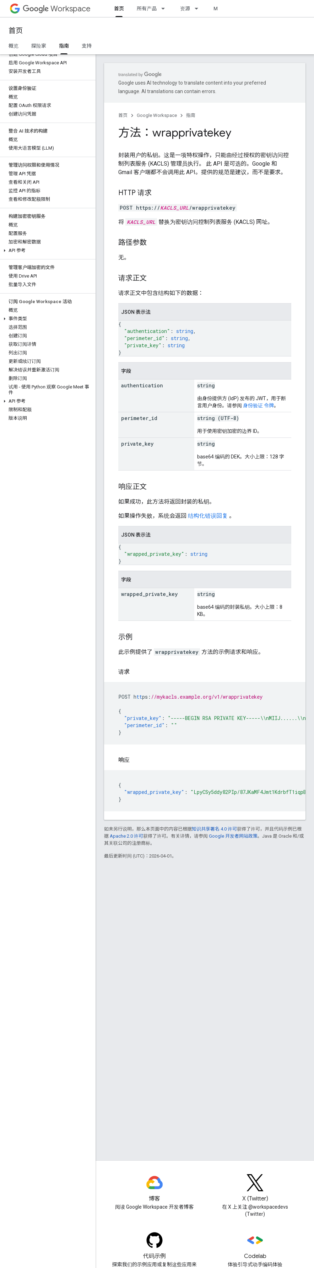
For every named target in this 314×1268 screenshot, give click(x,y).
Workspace (57, 9)
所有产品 (147, 8)
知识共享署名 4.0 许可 (214, 829)
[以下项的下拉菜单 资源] (198, 8)
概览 (13, 46)
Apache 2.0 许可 (126, 836)
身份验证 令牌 (258, 405)
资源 (185, 8)
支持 (87, 46)
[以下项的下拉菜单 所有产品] (165, 8)
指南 (190, 115)
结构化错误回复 (208, 515)
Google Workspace (157, 115)
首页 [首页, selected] (119, 8)
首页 (16, 30)
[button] (46, 250)
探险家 (38, 46)
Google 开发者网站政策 (233, 836)
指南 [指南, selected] (64, 46)
